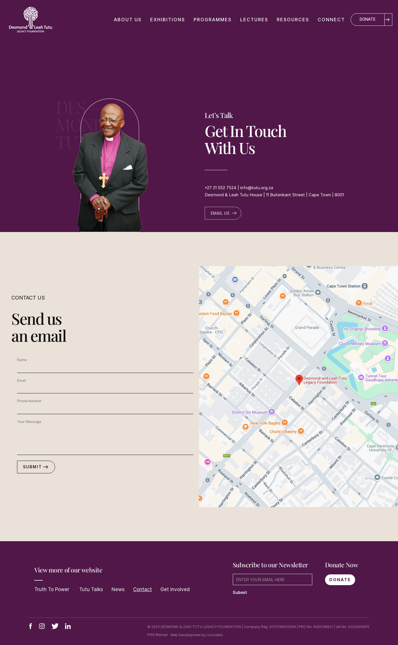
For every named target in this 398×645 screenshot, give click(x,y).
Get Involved (175, 589)
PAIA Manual (157, 635)
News (118, 589)
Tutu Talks (90, 589)
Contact (142, 589)
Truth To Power (51, 589)
